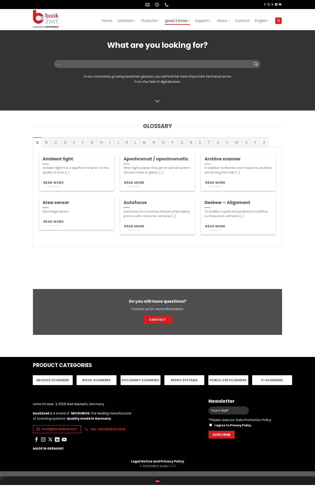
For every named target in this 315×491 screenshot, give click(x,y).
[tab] (37, 142)
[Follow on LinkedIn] (276, 4)
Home (107, 20)
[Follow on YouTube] (280, 4)
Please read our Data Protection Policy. (241, 420)
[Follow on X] (272, 4)
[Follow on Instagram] (268, 4)
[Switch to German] (157, 480)
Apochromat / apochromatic (156, 159)
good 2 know (177, 20)
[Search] (278, 20)
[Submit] (256, 64)
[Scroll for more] (157, 101)
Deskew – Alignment (227, 202)
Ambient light (58, 159)
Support (203, 20)
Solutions (127, 20)
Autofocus (135, 202)
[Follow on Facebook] (265, 4)
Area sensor (56, 202)
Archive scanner (223, 159)
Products (150, 20)
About (223, 20)
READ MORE (53, 182)
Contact (242, 20)
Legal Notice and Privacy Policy (157, 461)
